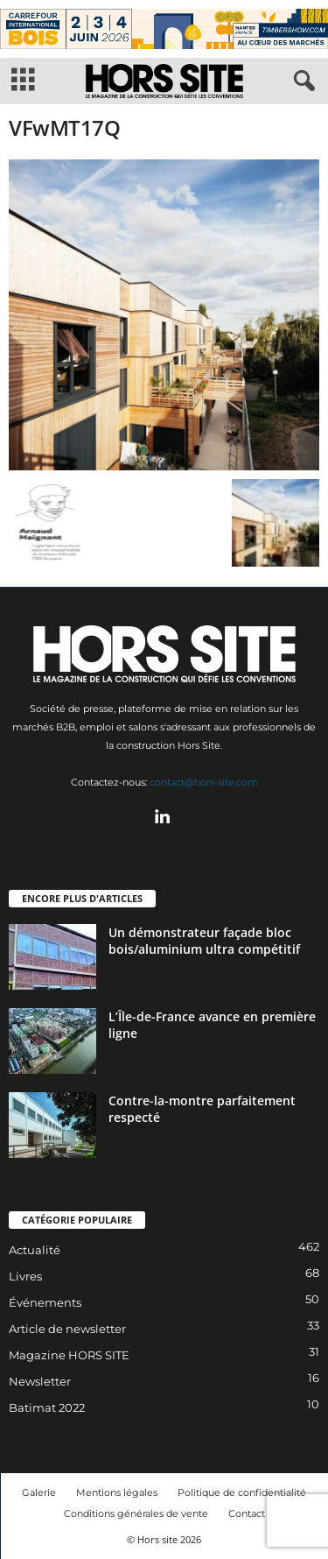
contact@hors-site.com (204, 782)
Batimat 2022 (47, 1407)
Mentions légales (116, 1492)
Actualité (34, 1250)
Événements (45, 1302)
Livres (25, 1276)
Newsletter (40, 1381)
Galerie (39, 1492)
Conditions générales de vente (136, 1513)
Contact (246, 1513)
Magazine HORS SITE (69, 1355)
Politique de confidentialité (242, 1492)
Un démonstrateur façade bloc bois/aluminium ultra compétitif (204, 940)
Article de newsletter (67, 1329)
